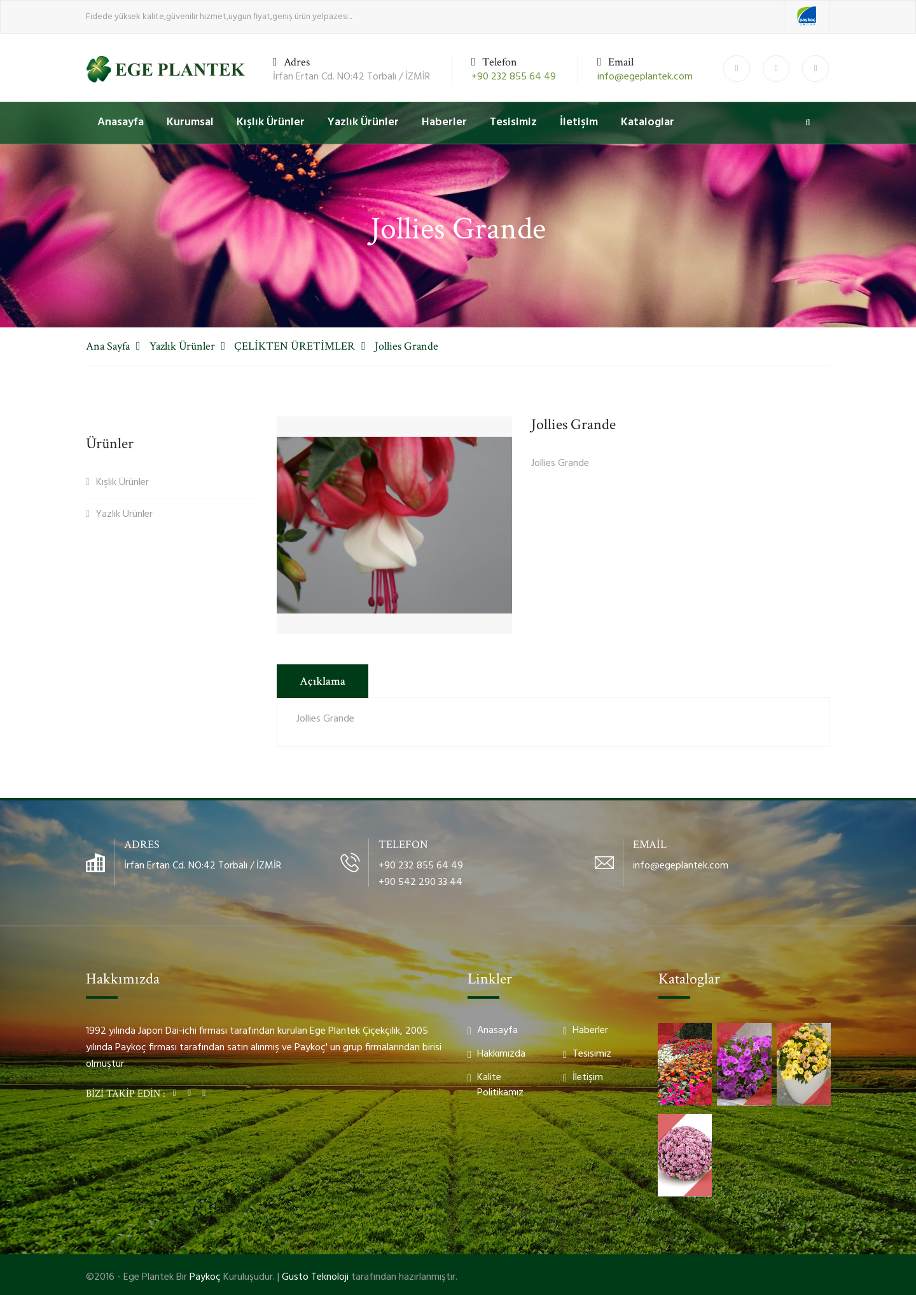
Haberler (444, 122)
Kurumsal (190, 122)
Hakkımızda (501, 1054)
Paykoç (205, 1277)
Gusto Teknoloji (315, 1277)
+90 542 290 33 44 (420, 882)
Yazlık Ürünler (363, 122)
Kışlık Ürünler (271, 122)
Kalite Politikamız (500, 1085)
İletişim (579, 122)
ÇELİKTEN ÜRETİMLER (294, 346)
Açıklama (322, 681)
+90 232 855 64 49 (513, 77)
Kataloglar (647, 122)
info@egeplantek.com (645, 77)
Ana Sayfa (108, 346)
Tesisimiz (513, 122)
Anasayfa (120, 122)
